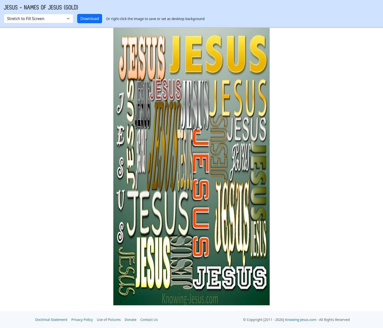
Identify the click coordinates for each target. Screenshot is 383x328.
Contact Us (149, 319)
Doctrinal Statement (51, 319)
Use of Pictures (109, 319)
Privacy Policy (82, 319)
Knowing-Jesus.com (300, 319)
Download (89, 18)
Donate (130, 319)
